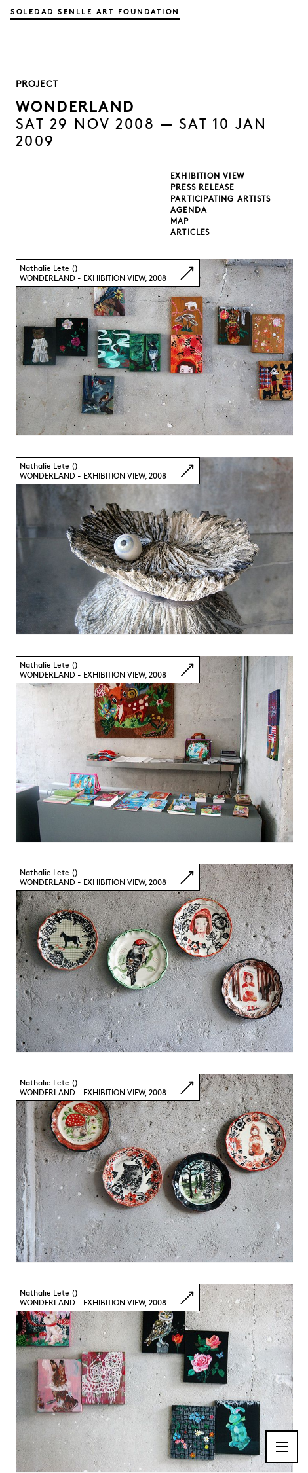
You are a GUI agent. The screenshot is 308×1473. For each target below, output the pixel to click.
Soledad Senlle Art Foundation (95, 11)
